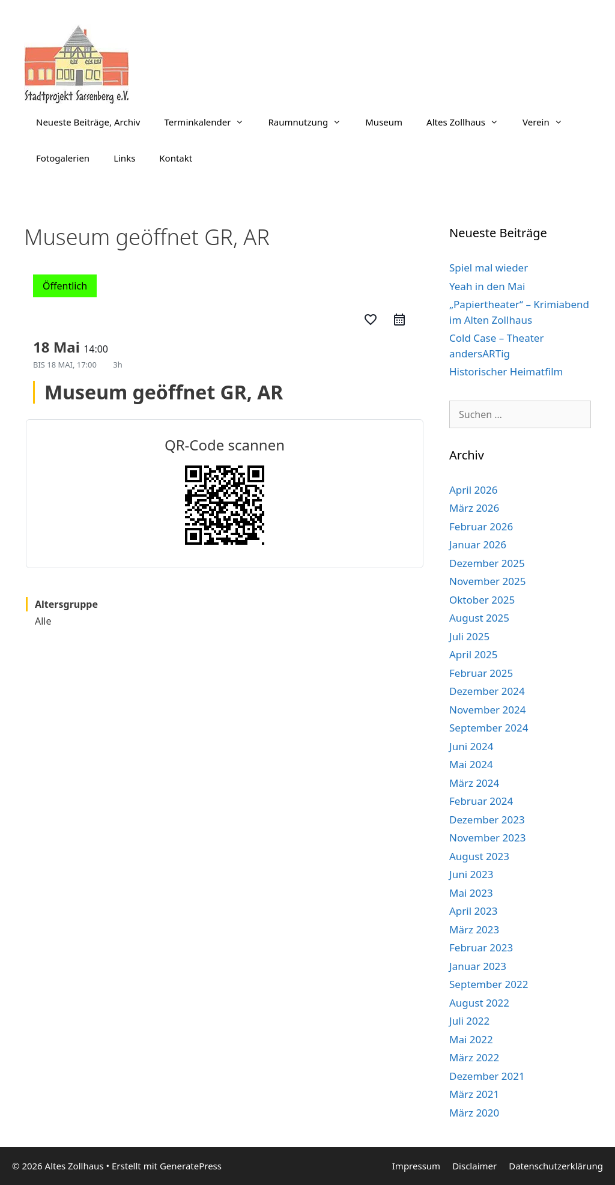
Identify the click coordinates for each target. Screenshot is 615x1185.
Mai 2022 (471, 1039)
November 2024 (487, 710)
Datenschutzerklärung (556, 1166)
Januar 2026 (477, 544)
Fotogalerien (62, 158)
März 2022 (474, 1057)
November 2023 (487, 837)
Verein (549, 122)
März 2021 (474, 1094)
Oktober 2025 (482, 600)
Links (124, 158)
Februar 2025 (481, 673)
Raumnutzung (310, 122)
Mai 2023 (471, 893)
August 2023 (479, 856)
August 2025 (479, 618)
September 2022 (488, 984)
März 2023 (474, 929)
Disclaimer (474, 1166)
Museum (383, 122)
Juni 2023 (471, 874)
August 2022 (479, 1003)
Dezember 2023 (487, 819)
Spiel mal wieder (488, 267)
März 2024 (474, 783)
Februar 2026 (481, 526)
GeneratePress (191, 1166)
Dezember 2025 (487, 563)
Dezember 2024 (487, 691)
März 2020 (474, 1113)
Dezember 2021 (487, 1076)
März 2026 (474, 508)
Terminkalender (210, 122)
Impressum (416, 1166)
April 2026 (473, 490)
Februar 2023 (481, 947)
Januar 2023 (477, 966)
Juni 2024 (471, 746)
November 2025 (487, 581)
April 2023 (473, 911)
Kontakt (175, 158)
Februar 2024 (481, 801)
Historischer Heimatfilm (506, 371)
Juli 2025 (469, 636)
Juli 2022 (469, 1021)
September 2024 (488, 728)
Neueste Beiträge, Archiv (88, 122)
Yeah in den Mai (487, 286)
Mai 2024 (471, 764)
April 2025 (473, 654)
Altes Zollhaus (468, 122)
